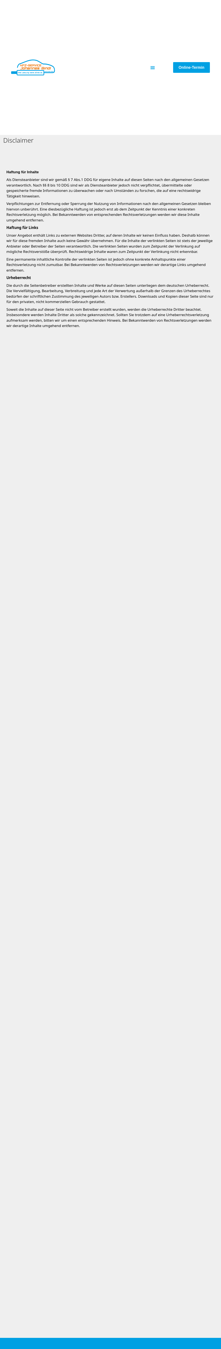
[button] (152, 67)
